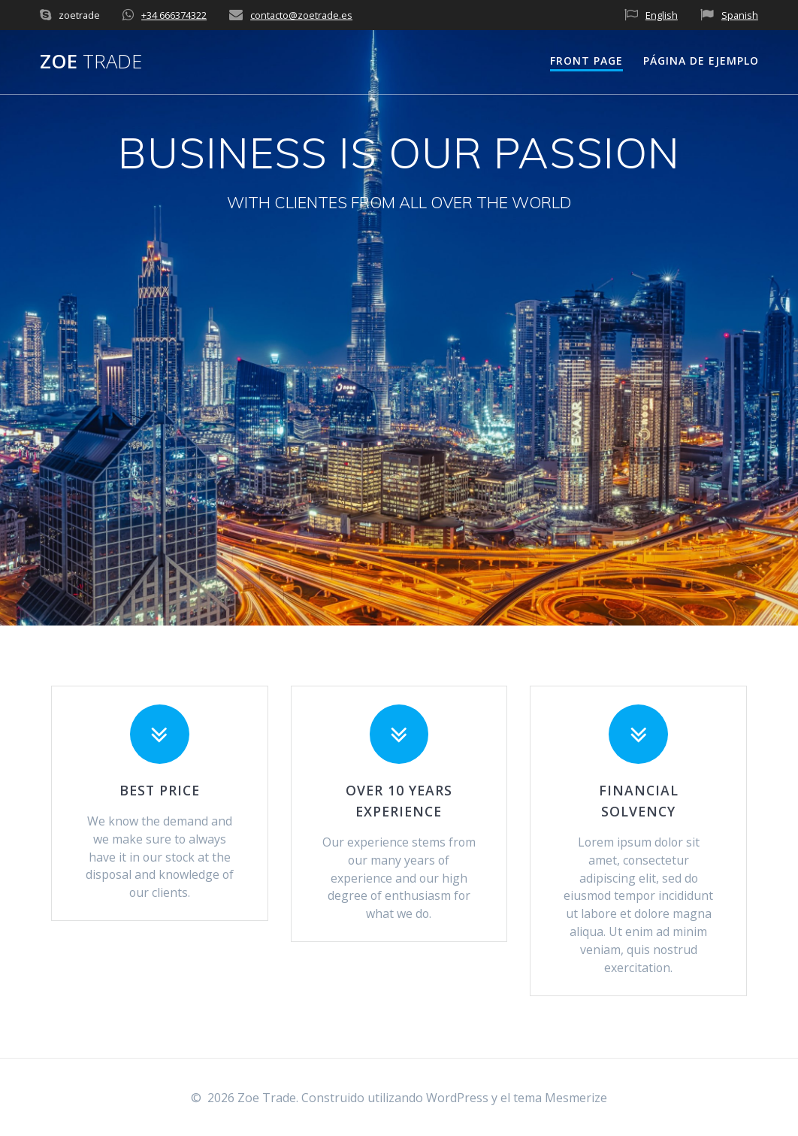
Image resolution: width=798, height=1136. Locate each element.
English (661, 15)
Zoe (91, 61)
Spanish (739, 15)
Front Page (586, 60)
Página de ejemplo (701, 60)
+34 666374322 (174, 15)
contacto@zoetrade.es (301, 15)
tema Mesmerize (560, 1097)
